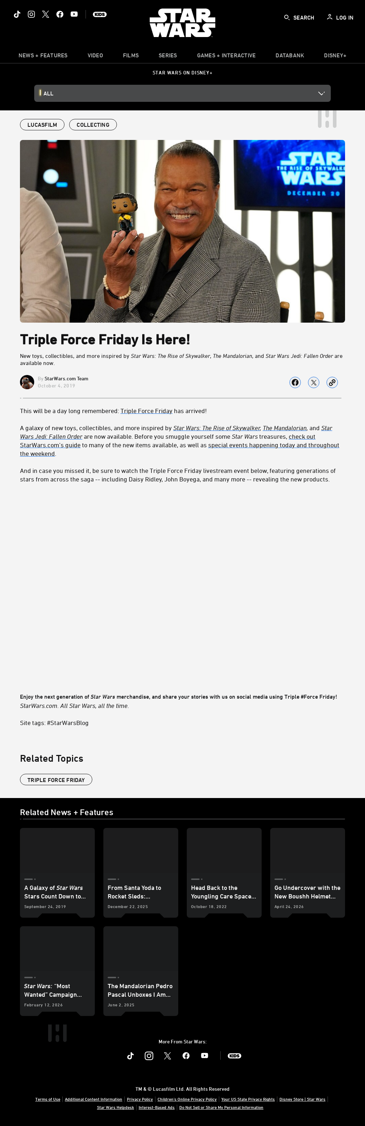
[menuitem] (95, 57)
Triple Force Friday (146, 410)
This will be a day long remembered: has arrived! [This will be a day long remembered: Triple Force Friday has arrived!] (113, 410)
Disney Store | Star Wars (302, 1098)
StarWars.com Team (66, 378)
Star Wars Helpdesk (115, 1107)
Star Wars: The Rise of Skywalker (216, 427)
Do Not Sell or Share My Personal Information (221, 1107)
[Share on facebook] (295, 382)
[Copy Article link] (332, 382)
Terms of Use (47, 1098)
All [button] (48, 93)
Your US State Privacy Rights (248, 1098)
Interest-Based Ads (157, 1107)
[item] (43, 57)
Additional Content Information (93, 1098)
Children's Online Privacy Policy (187, 1098)
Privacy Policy (140, 1098)
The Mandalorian (285, 427)
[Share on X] (313, 382)
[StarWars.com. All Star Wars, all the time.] (182, 705)
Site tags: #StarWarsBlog (54, 722)
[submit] (287, 17)
